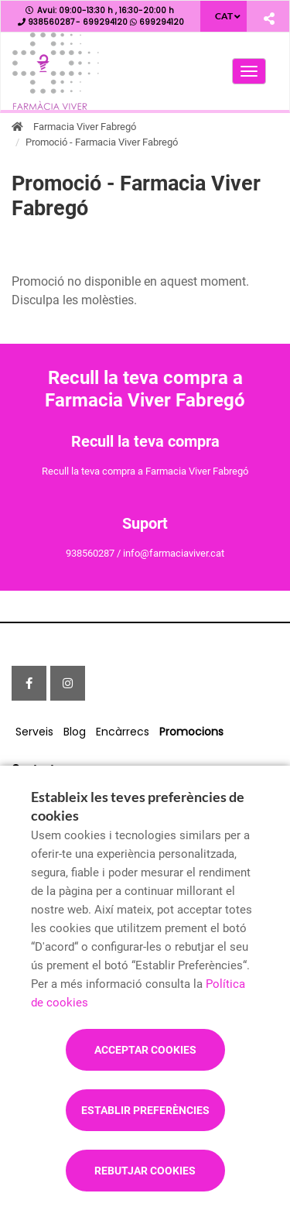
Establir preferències (145, 1110)
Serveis (34, 731)
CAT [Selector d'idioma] (224, 16)
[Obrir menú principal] (249, 71)
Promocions (191, 731)
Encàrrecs (122, 731)
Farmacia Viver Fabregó (84, 126)
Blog (74, 731)
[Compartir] (269, 18)
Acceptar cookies (145, 1050)
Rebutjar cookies (145, 1170)
